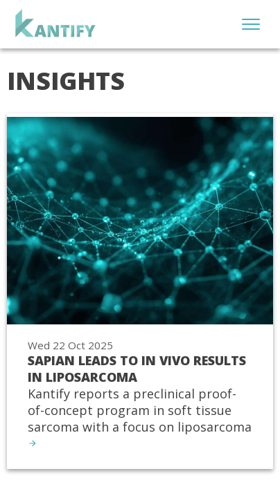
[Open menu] (251, 24)
